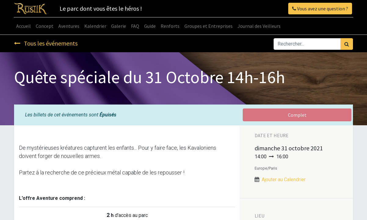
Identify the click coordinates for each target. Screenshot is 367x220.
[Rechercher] (346, 44)
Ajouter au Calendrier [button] (284, 179)
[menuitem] (24, 26)
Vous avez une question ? (320, 9)
